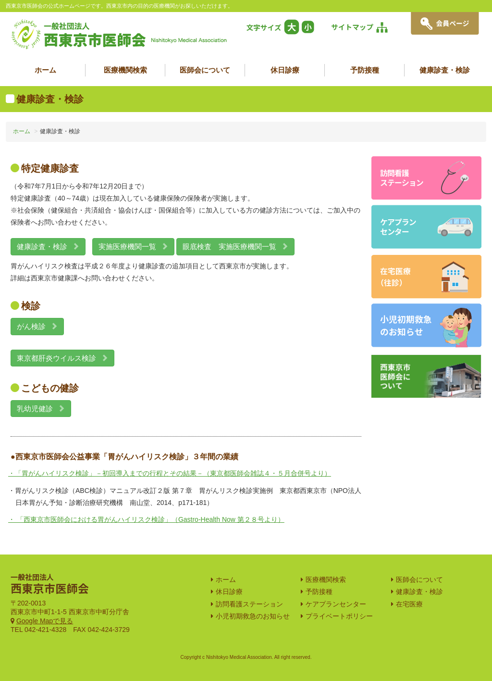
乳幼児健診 (41, 408)
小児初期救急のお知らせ (253, 616)
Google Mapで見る (44, 621)
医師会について (205, 70)
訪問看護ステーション (249, 604)
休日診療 (285, 70)
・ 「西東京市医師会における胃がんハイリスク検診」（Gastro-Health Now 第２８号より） (146, 519)
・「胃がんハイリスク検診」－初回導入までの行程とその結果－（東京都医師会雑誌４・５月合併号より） (169, 473)
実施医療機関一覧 (133, 246)
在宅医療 (409, 604)
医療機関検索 (125, 70)
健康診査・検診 (444, 70)
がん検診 (37, 326)
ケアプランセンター (336, 604)
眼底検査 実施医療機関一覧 (235, 246)
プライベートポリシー (339, 616)
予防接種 (364, 70)
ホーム (45, 70)
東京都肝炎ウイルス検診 (62, 358)
